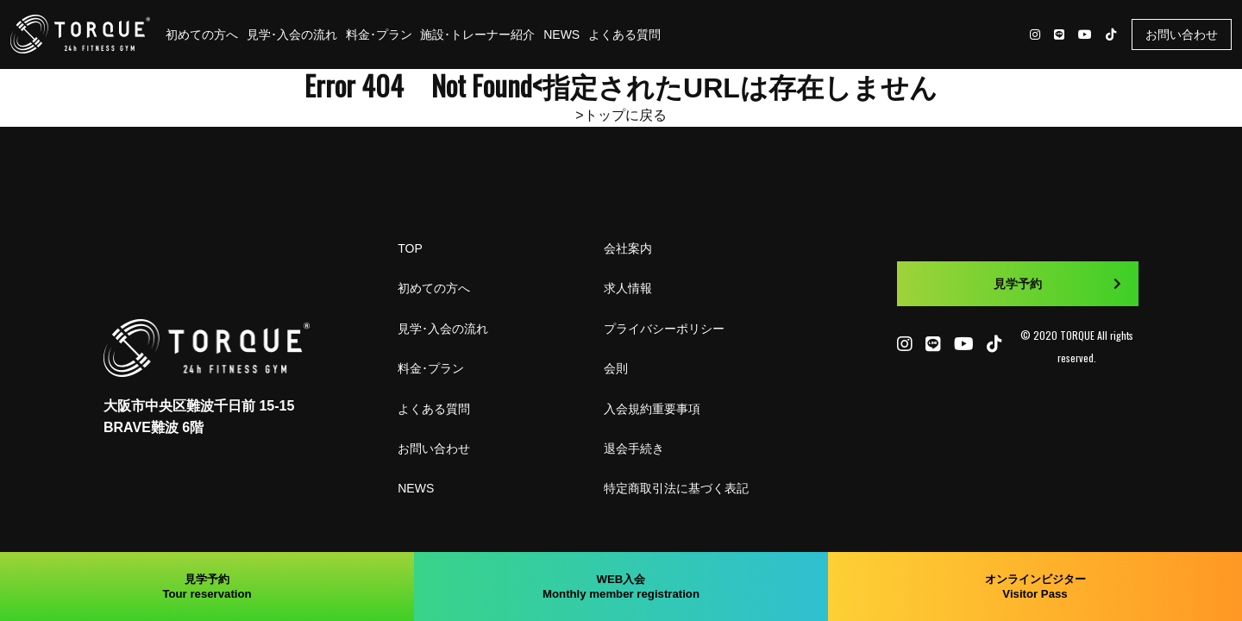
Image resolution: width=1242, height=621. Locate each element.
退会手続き (634, 448)
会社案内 (628, 248)
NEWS (561, 34)
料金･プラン (379, 34)
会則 (616, 368)
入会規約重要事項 (652, 409)
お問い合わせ (1181, 34)
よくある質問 (624, 34)
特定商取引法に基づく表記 (676, 488)
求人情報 (628, 288)
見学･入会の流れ (292, 34)
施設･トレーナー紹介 (477, 34)
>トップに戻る (620, 115)
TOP (410, 248)
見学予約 (1057, 284)
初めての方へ (202, 34)
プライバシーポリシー (664, 329)
